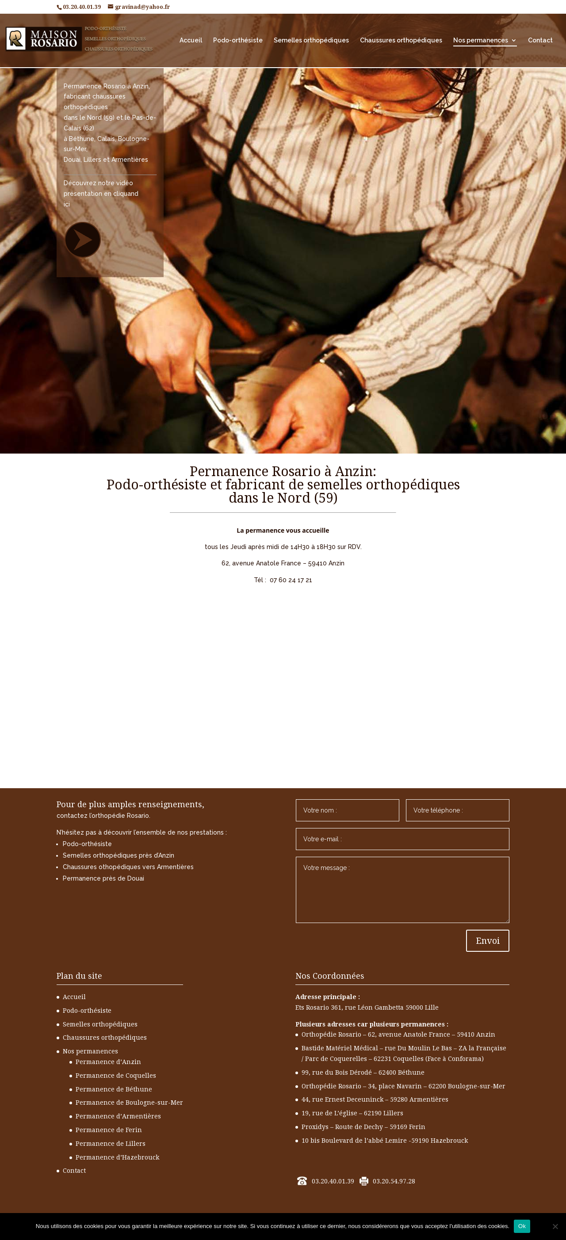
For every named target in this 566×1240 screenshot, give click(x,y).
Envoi (488, 940)
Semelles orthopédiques (311, 40)
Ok (522, 1226)
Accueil (191, 40)
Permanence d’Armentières (118, 1116)
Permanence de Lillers (110, 1143)
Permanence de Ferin (109, 1129)
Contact (540, 40)
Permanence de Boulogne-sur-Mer (129, 1102)
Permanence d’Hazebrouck (117, 1157)
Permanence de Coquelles (116, 1075)
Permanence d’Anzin (108, 1061)
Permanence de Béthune (114, 1089)
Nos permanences (480, 40)
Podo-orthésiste (238, 40)
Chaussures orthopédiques (401, 40)
